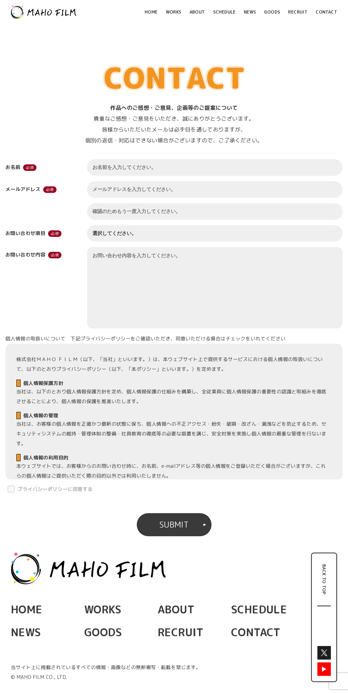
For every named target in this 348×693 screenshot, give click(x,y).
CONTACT (326, 12)
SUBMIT (174, 524)
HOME (151, 12)
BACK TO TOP (324, 579)
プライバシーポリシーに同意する (54, 489)
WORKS (173, 12)
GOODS (272, 12)
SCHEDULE (224, 12)
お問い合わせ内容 (25, 255)
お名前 (12, 167)
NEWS (250, 12)
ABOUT (197, 12)
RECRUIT (297, 12)
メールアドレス (23, 189)
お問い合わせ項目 (25, 233)
